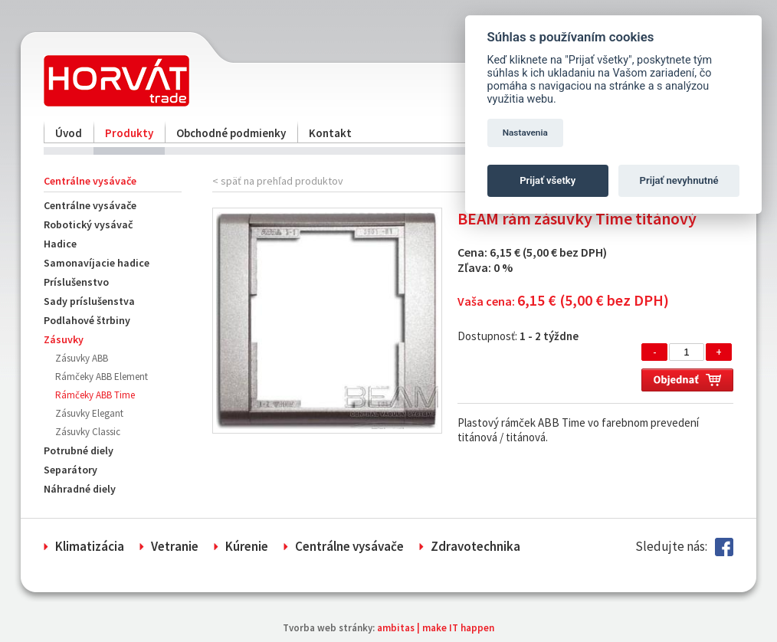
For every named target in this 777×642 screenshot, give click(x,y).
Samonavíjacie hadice (96, 263)
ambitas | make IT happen (435, 627)
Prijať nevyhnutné (679, 180)
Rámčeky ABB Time (95, 394)
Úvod (68, 133)
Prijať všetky (547, 180)
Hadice (60, 244)
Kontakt (330, 133)
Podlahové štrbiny (87, 320)
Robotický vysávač (88, 224)
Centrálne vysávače (90, 205)
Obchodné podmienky (231, 133)
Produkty (129, 133)
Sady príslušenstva (89, 301)
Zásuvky (64, 339)
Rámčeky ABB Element (101, 376)
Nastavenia (525, 132)
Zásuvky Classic (87, 431)
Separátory (70, 470)
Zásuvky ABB (81, 358)
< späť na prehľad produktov (277, 181)
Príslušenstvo (76, 282)
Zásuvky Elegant (89, 413)
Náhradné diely (80, 489)
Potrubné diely (78, 450)
